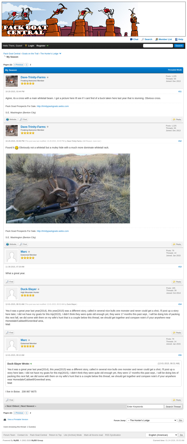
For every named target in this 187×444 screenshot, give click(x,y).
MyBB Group (37, 440)
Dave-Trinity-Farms (33, 77)
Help (180, 39)
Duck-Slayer (29, 289)
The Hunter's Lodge (49, 53)
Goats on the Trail (30, 53)
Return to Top (55, 435)
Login (31, 45)
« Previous (18, 65)
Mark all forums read (93, 435)
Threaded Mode (175, 70)
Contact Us (22, 435)
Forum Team (9, 435)
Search (148, 39)
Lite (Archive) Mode (73, 435)
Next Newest (27, 406)
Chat (134, 39)
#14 (179, 304)
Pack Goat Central (11, 53)
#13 (179, 267)
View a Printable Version (18, 419)
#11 (179, 91)
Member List (165, 39)
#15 (179, 355)
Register (41, 45)
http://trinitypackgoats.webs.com (53, 106)
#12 (179, 141)
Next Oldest (13, 406)
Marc (24, 251)
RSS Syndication (113, 435)
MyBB (16, 440)
